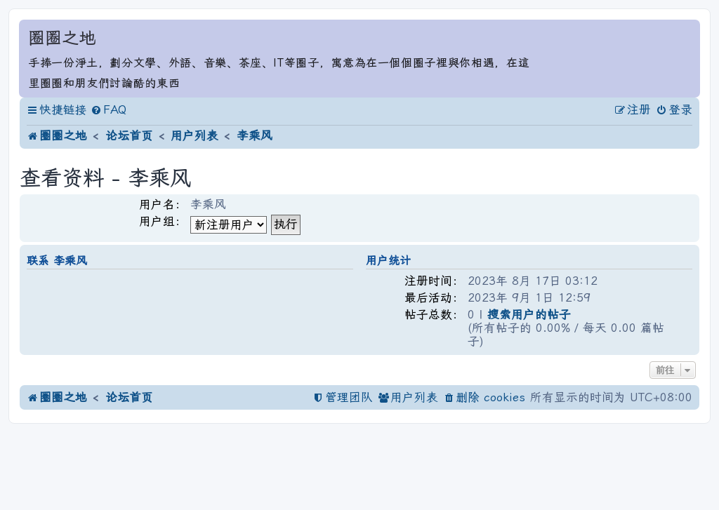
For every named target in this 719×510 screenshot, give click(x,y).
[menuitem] (108, 110)
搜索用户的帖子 (529, 315)
